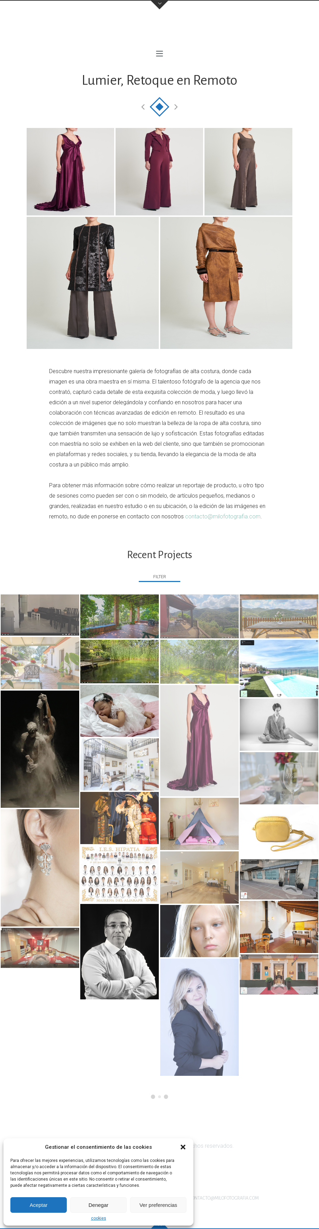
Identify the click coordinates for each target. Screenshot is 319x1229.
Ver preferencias (158, 1205)
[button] (183, 1147)
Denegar (99, 1205)
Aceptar (39, 1205)
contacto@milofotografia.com (223, 516)
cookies (98, 1218)
